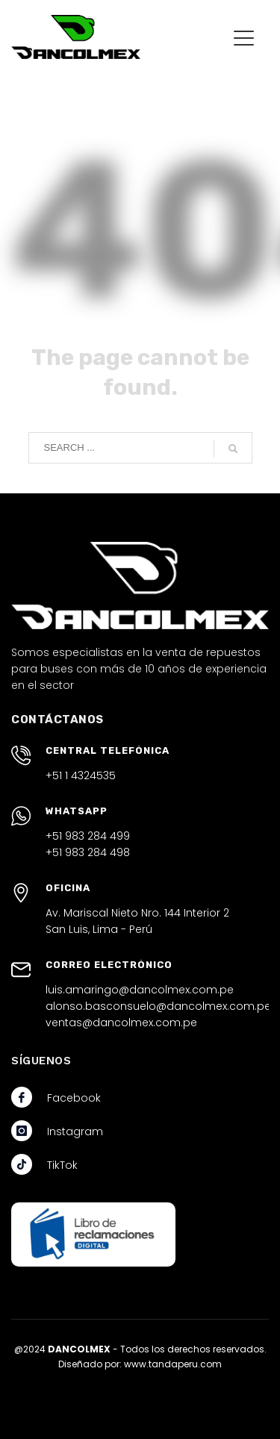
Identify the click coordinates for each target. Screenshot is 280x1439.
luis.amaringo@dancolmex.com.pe (140, 989)
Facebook (74, 1097)
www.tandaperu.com (173, 1364)
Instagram (75, 1131)
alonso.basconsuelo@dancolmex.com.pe (158, 1006)
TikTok (62, 1165)
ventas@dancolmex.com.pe (121, 1022)
